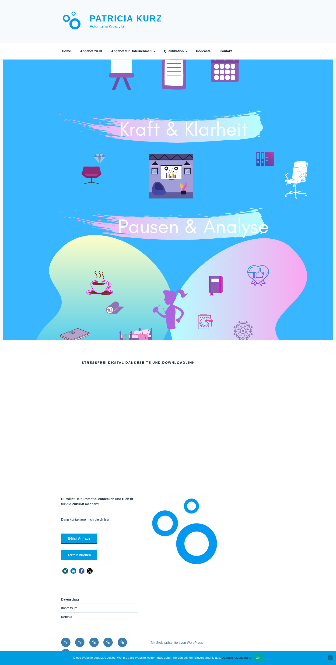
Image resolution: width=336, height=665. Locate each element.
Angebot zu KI (91, 51)
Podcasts (203, 51)
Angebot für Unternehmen (133, 51)
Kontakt (226, 51)
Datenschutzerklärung (236, 657)
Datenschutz (70, 599)
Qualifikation (176, 51)
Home (66, 51)
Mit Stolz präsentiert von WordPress (177, 642)
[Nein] (330, 657)
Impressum (69, 608)
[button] (65, 571)
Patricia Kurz (126, 18)
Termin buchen (79, 555)
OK (258, 657)
